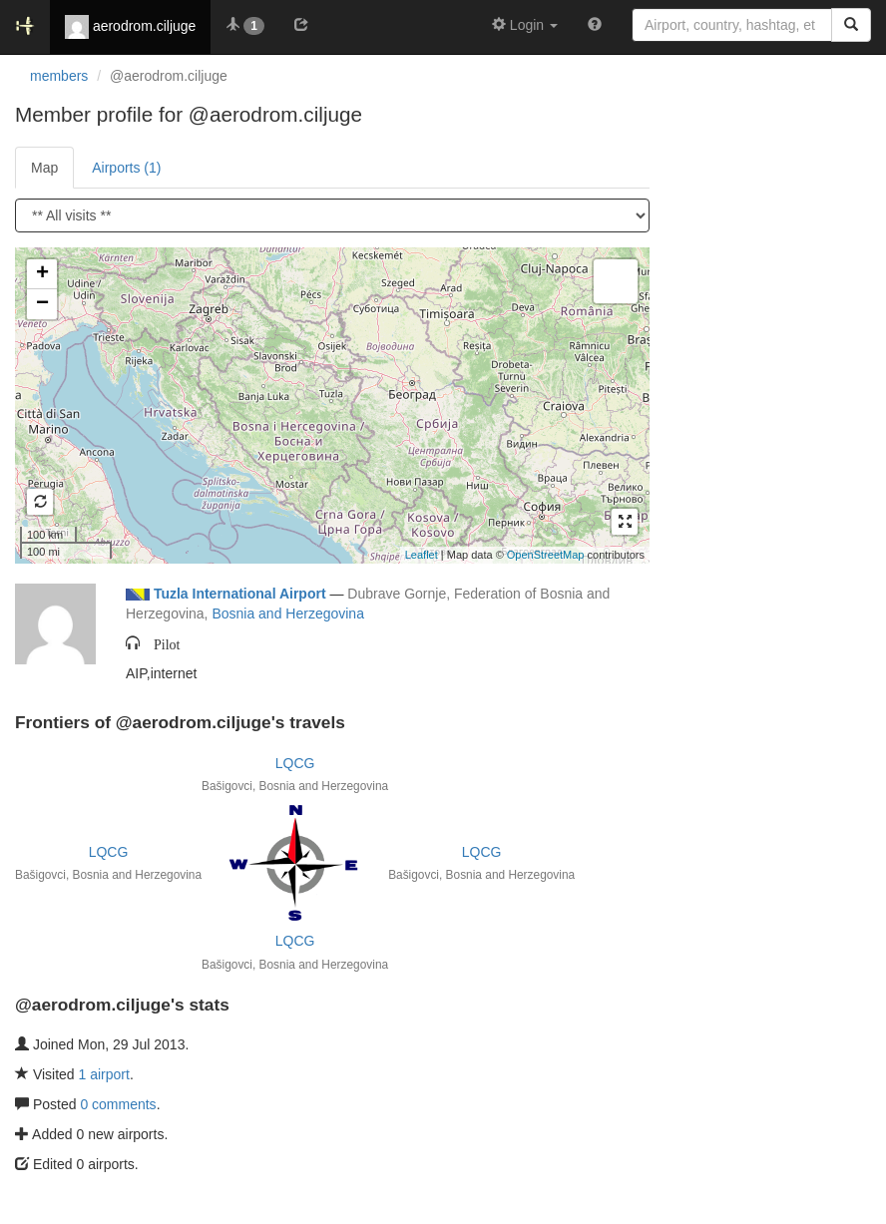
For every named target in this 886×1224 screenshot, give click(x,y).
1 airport (104, 1074)
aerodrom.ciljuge (130, 27)
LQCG (295, 763)
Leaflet (421, 555)
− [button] (42, 304)
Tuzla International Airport (240, 594)
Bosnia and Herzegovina (288, 613)
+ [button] (42, 274)
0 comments (118, 1104)
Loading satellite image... (330, 405)
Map (44, 168)
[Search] (851, 25)
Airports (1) (126, 168)
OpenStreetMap (546, 555)
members (59, 76)
